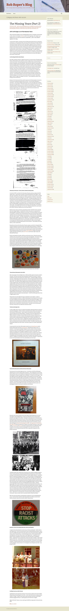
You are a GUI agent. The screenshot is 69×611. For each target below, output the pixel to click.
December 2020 (50, 89)
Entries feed (49, 197)
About (14, 13)
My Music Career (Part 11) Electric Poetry (53, 51)
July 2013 (48, 129)
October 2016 (49, 113)
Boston (28, 26)
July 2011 (48, 142)
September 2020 (50, 94)
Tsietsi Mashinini (29, 230)
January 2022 (49, 84)
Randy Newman (34, 326)
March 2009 (49, 162)
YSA (40, 27)
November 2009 (50, 152)
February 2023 (49, 83)
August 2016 (49, 114)
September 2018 (50, 99)
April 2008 (49, 177)
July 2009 (48, 156)
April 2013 (49, 132)
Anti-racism (20, 26)
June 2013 (49, 131)
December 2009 (50, 151)
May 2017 (48, 109)
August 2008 (49, 172)
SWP (30, 27)
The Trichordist (56, 64)
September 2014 (50, 121)
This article (15, 425)
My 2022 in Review (50, 42)
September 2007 (50, 189)
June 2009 (49, 157)
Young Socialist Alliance (35, 27)
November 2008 (50, 167)
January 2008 (49, 182)
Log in (48, 196)
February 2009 (49, 164)
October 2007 (49, 187)
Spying (28, 27)
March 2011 (49, 144)
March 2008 (49, 179)
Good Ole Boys (24, 327)
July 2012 (48, 137)
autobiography (24, 26)
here (22, 36)
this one (20, 425)
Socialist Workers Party (23, 27)
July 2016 (48, 116)
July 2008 (48, 174)
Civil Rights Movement (33, 26)
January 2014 (49, 126)
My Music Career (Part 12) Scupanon (53, 48)
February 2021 (49, 88)
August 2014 (49, 123)
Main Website (8, 13)
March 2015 (49, 119)
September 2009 (50, 154)
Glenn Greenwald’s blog (51, 70)
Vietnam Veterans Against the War (23, 423)
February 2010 (49, 149)
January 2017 (49, 111)
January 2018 (49, 103)
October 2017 (49, 104)
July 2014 (48, 124)
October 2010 (49, 146)
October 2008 (49, 169)
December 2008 (50, 166)
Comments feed (50, 199)
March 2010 (49, 147)
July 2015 (48, 118)
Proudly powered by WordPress (11, 608)
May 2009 (48, 159)
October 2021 (49, 86)
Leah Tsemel (25, 231)
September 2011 (50, 139)
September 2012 (50, 136)
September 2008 (50, 171)
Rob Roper (17, 27)
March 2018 (49, 101)
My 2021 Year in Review (51, 44)
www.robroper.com (57, 20)
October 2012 (49, 134)
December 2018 (50, 96)
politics (14, 27)
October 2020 (49, 93)
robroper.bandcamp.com (57, 23)
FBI (37, 26)
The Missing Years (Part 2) (25, 23)
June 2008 (49, 176)
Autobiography (13, 28)
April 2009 (49, 161)
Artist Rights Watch (50, 68)
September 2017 (50, 106)
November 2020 (50, 91)
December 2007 (50, 184)
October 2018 (49, 98)
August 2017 (49, 108)
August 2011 (49, 141)
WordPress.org (49, 201)
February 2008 (49, 181)
